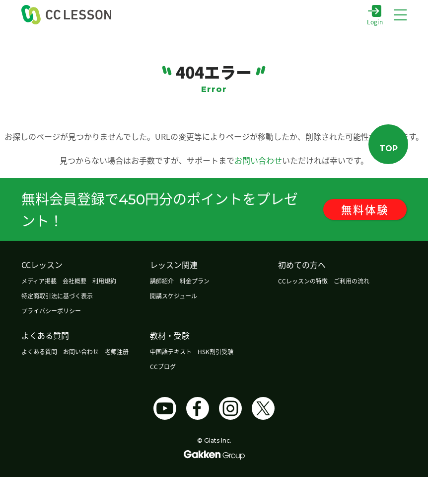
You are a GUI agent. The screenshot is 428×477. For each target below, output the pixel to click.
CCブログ (163, 366)
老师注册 (117, 351)
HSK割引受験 (215, 351)
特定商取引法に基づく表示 (57, 295)
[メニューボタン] (400, 14)
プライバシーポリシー (51, 310)
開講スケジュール (173, 295)
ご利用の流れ (351, 281)
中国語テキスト (171, 351)
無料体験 (371, 209)
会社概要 (74, 281)
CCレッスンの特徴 (303, 281)
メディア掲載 (39, 281)
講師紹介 (162, 281)
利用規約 (104, 281)
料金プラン (195, 281)
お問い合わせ (258, 160)
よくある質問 (39, 351)
